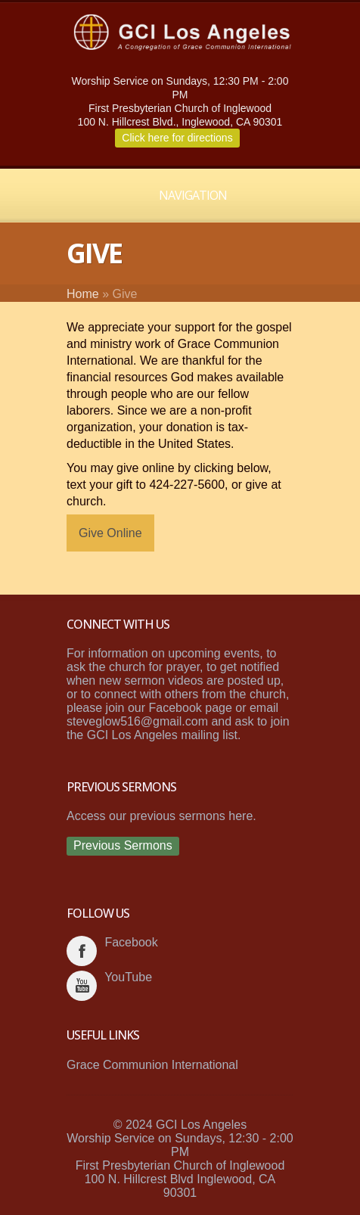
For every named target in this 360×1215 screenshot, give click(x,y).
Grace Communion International (152, 1064)
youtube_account (82, 986)
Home (83, 293)
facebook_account (82, 951)
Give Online (110, 533)
